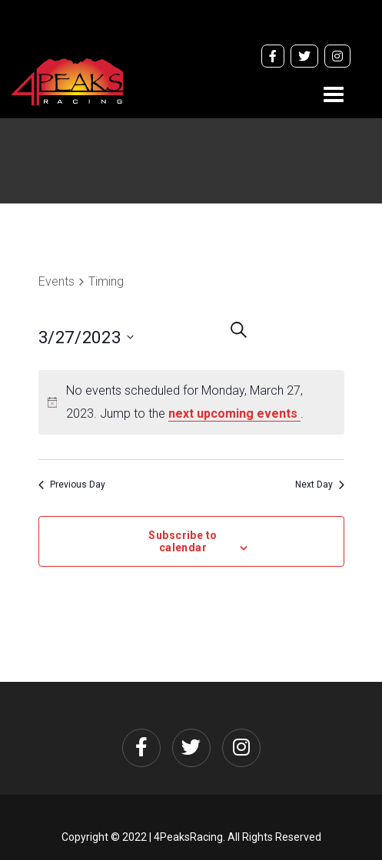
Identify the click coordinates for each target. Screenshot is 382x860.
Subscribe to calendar (182, 541)
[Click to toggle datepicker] (114, 337)
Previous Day (71, 484)
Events (56, 281)
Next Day (319, 484)
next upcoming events (234, 413)
